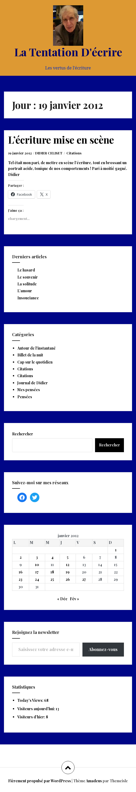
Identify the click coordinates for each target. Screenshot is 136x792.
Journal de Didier (32, 382)
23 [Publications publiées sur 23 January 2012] (20, 579)
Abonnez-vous (103, 649)
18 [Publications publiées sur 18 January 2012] (52, 571)
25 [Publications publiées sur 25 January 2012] (52, 579)
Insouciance (28, 297)
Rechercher (22, 433)
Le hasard (26, 270)
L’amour (24, 290)
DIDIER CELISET (48, 153)
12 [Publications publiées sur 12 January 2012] (67, 564)
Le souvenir (27, 277)
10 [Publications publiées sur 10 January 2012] (37, 564)
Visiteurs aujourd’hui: (36, 708)
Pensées (24, 396)
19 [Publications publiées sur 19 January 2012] (68, 571)
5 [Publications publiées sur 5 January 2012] (68, 557)
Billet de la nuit (30, 354)
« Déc (62, 598)
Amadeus (94, 780)
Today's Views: (30, 700)
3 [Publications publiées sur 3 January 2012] (37, 557)
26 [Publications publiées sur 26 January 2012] (68, 579)
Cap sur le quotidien (35, 362)
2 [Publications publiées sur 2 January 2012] (21, 557)
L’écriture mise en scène (61, 139)
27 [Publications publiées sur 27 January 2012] (84, 579)
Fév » (74, 598)
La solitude (27, 283)
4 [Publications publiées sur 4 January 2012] (52, 557)
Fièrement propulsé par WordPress (39, 780)
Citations (73, 153)
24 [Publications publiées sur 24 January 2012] (37, 579)
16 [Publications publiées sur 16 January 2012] (21, 571)
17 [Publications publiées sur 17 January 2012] (37, 571)
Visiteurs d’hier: (31, 716)
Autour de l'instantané (36, 348)
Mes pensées (28, 389)
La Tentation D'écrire (68, 51)
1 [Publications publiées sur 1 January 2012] (116, 549)
